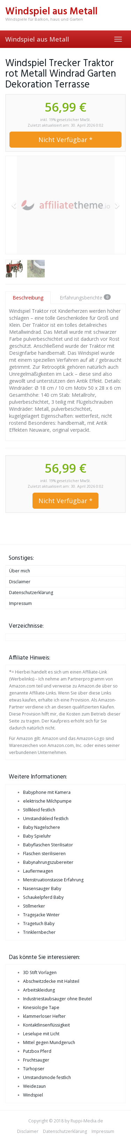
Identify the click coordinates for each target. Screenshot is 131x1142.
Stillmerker (34, 906)
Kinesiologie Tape (41, 1007)
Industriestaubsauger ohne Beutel (57, 999)
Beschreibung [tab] (28, 297)
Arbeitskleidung (39, 990)
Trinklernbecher (39, 932)
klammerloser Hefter (44, 1016)
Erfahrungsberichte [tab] (85, 297)
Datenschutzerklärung (31, 592)
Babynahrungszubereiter (48, 862)
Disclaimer (19, 582)
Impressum (20, 603)
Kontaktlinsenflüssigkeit (46, 1025)
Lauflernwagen (38, 871)
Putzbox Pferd (37, 1051)
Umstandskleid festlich (45, 819)
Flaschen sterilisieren (44, 853)
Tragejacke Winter (41, 915)
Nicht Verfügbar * (65, 139)
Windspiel (33, 1095)
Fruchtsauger (36, 1060)
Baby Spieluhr (37, 836)
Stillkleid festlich (39, 810)
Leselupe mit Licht (41, 1034)
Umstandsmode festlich (47, 1077)
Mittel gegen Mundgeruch (49, 1042)
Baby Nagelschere (41, 827)
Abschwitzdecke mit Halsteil (51, 981)
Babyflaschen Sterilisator (48, 845)
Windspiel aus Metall (37, 39)
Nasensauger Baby (42, 888)
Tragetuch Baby (38, 923)
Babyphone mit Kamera (47, 792)
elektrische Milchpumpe (47, 801)
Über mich (19, 571)
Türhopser (33, 1069)
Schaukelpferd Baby (43, 897)
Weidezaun (34, 1086)
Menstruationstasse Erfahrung (53, 880)
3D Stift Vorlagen (40, 972)
